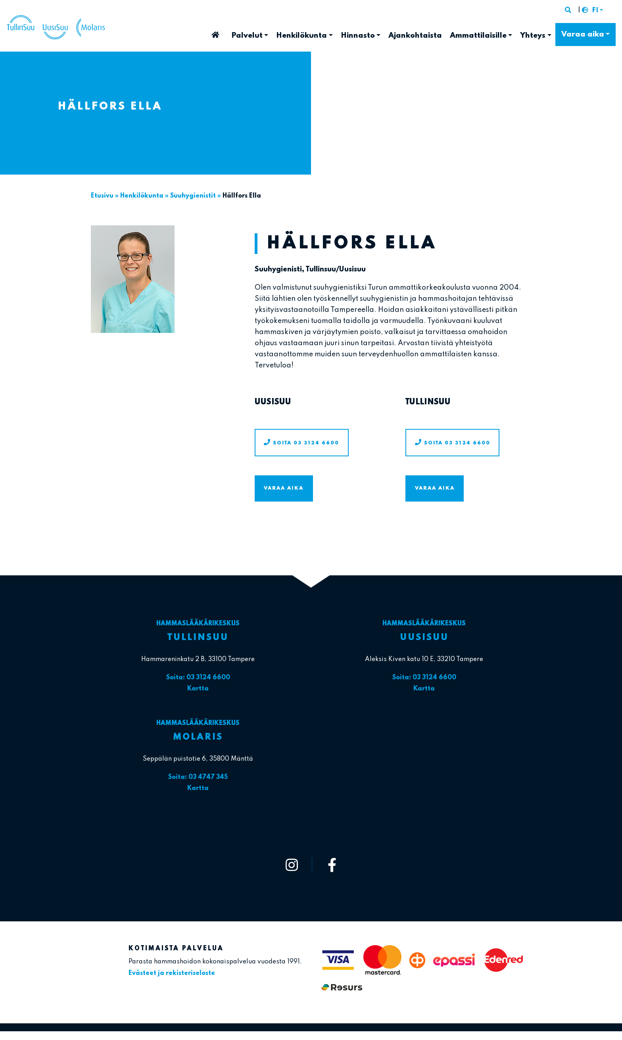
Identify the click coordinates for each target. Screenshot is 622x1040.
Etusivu (215, 32)
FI (595, 11)
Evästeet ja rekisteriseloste (172, 973)
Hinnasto (358, 35)
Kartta (198, 689)
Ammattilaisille (478, 35)
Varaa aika (582, 34)
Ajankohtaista (415, 35)
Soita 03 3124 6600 (306, 443)
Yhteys (532, 35)
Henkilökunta (301, 35)
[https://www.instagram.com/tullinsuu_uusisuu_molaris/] (292, 865)
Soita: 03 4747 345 (198, 777)
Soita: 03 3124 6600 (198, 678)
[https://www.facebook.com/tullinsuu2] (332, 865)
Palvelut (247, 35)
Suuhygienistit (193, 196)
